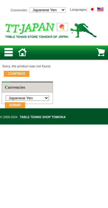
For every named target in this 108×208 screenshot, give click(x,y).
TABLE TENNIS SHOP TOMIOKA (43, 117)
